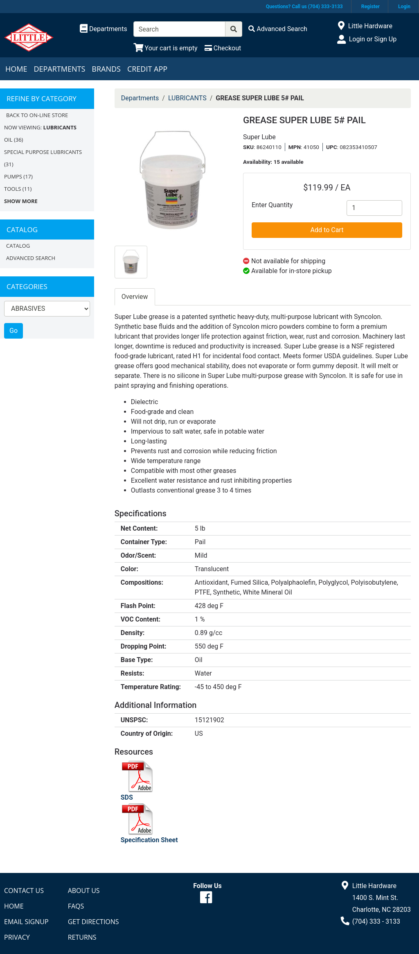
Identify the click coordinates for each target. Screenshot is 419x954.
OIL (8, 139)
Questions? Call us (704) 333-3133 (304, 6)
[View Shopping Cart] (165, 48)
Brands (106, 69)
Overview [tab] (135, 297)
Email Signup (26, 921)
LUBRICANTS (187, 98)
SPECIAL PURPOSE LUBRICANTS (43, 152)
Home (16, 69)
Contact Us (24, 890)
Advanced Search (30, 258)
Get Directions (93, 921)
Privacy (17, 937)
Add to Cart (327, 230)
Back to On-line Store (37, 115)
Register (370, 6)
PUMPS (13, 176)
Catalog (18, 245)
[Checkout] (223, 48)
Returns (82, 937)
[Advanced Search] (277, 29)
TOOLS (12, 188)
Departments (59, 69)
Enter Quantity (272, 205)
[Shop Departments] (103, 29)
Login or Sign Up (372, 39)
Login (404, 6)
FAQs (76, 906)
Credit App (147, 69)
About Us (84, 890)
